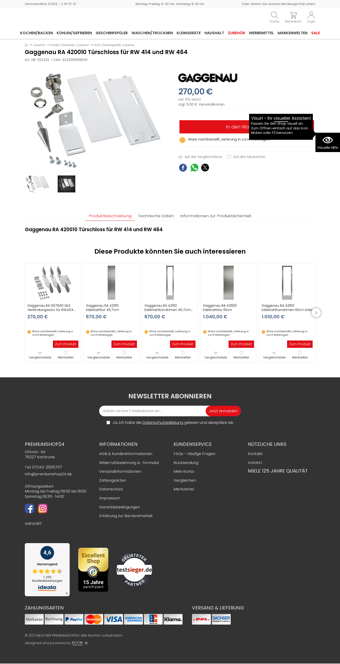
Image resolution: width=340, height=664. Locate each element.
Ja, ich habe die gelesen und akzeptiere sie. (173, 423)
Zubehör (236, 33)
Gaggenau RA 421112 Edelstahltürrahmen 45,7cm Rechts (167, 310)
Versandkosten (212, 104)
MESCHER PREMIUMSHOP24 (57, 636)
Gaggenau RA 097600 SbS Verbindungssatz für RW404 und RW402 (50, 310)
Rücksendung (186, 463)
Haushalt (214, 33)
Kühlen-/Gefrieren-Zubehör (70, 45)
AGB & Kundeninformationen (125, 454)
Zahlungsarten (112, 481)
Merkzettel (65, 356)
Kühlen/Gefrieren (74, 33)
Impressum (109, 498)
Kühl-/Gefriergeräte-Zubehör (114, 45)
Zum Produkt (65, 344)
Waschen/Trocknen (152, 33)
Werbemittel (261, 33)
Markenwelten (292, 33)
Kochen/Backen (36, 33)
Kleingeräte (189, 33)
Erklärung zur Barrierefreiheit (126, 516)
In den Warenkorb (247, 126)
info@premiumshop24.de (48, 474)
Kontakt (255, 454)
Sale (315, 33)
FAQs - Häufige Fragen (194, 454)
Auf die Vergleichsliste (200, 157)
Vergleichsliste (40, 356)
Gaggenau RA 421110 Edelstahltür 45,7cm (102, 308)
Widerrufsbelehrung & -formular (129, 463)
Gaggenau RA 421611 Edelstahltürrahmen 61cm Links (287, 308)
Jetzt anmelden (223, 411)
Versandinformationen (120, 472)
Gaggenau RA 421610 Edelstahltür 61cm (220, 308)
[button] (322, 313)
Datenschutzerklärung (163, 423)
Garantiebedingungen (119, 507)
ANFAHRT (33, 524)
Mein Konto (184, 472)
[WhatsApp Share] (194, 168)
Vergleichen (185, 481)
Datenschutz (111, 490)
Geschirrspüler (112, 33)
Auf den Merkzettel (246, 157)
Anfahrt (255, 463)
